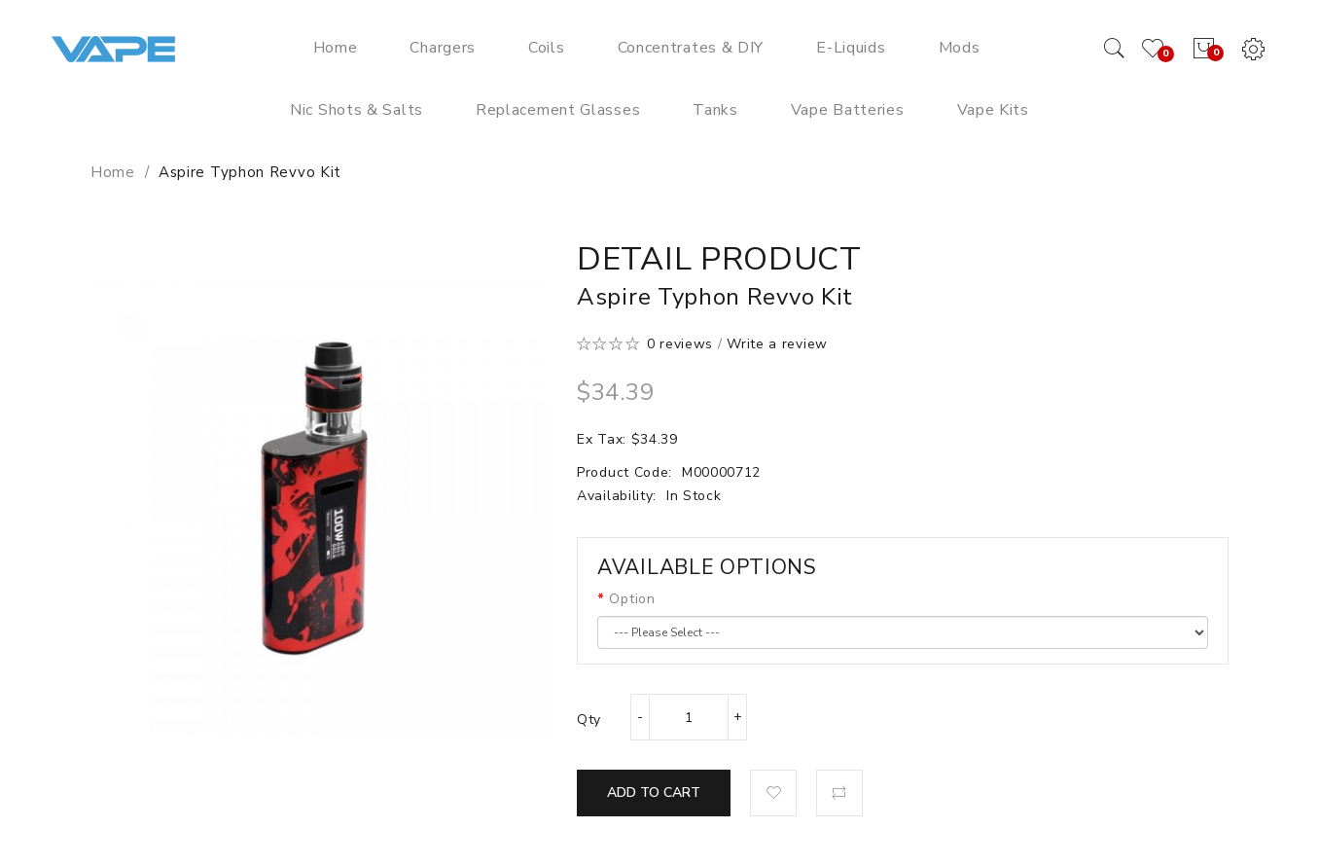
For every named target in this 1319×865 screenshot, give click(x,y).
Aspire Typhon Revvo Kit (250, 172)
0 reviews (680, 344)
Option (632, 599)
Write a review (777, 344)
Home (112, 172)
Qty (589, 719)
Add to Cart (653, 792)
